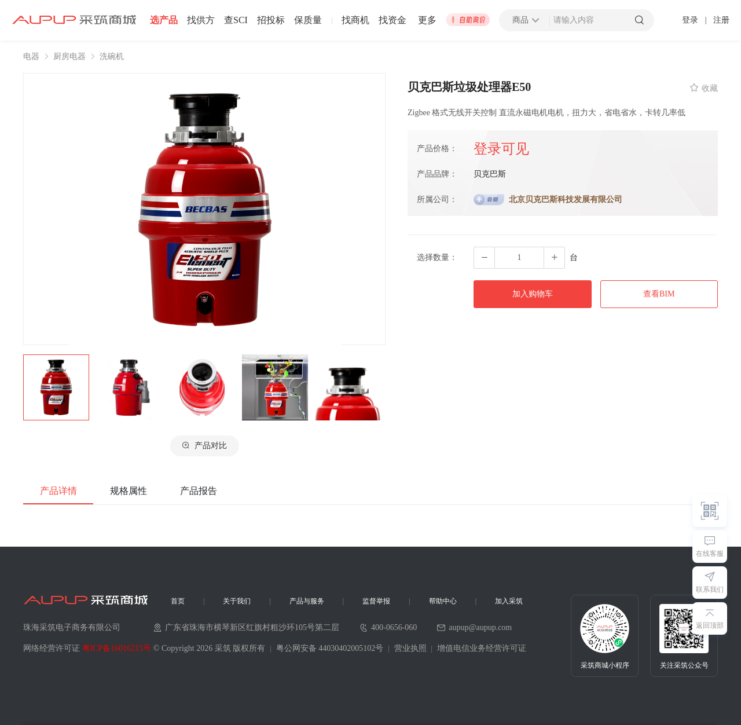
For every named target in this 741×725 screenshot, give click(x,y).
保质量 (308, 20)
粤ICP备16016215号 (117, 648)
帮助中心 (443, 601)
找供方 (201, 20)
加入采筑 (509, 601)
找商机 (355, 20)
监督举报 (376, 601)
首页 (178, 601)
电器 (31, 57)
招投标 (271, 20)
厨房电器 (69, 57)
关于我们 (237, 601)
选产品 (164, 20)
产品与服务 (306, 601)
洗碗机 (112, 57)
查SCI (236, 20)
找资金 (392, 20)
